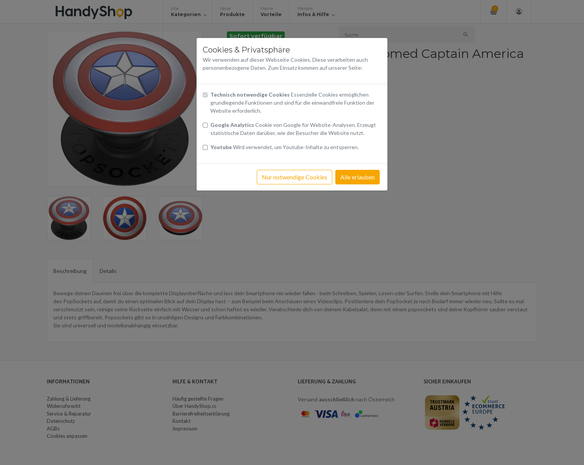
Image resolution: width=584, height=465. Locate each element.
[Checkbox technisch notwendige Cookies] (205, 94)
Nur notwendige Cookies (294, 177)
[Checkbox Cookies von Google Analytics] (205, 125)
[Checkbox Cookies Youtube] (205, 147)
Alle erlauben (357, 177)
